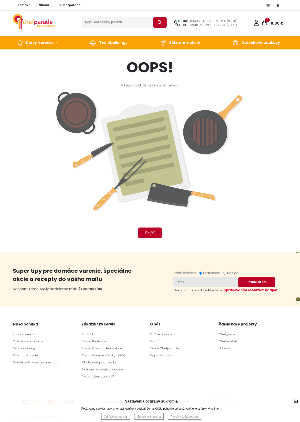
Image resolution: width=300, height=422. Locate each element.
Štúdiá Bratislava (94, 341)
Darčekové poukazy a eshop (35, 362)
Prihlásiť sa (257, 282)
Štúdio (86, 348)
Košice (231, 272)
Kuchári (155, 341)
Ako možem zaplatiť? (98, 376)
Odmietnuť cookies (116, 416)
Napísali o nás (161, 355)
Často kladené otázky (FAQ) (103, 355)
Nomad (224, 348)
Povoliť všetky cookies (185, 416)
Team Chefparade (164, 348)
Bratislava (210, 272)
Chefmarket (228, 341)
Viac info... (214, 408)
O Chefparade (161, 334)
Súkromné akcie (25, 355)
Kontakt (87, 334)
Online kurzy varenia (28, 341)
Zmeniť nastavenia (149, 416)
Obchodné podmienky (99, 362)
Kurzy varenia (23, 334)
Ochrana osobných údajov (102, 369)
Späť (150, 233)
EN (278, 5)
